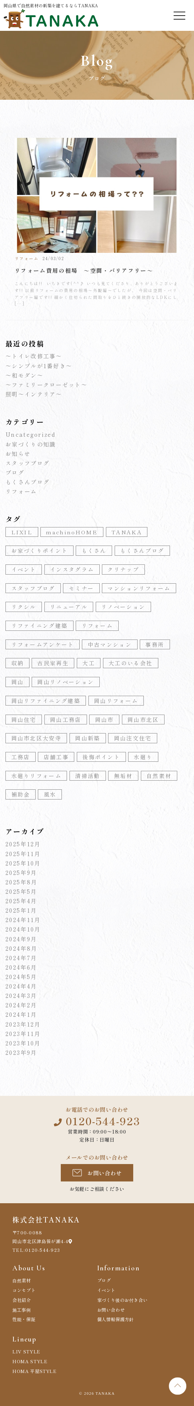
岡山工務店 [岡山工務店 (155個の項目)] (66, 719)
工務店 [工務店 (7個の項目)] (20, 757)
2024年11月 (22, 920)
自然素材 (21, 1280)
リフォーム (21, 491)
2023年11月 (22, 1033)
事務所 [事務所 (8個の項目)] (154, 644)
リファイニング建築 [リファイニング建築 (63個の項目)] (39, 625)
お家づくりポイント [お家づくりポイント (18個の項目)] (39, 550)
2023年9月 (21, 1052)
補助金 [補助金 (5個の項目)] (20, 794)
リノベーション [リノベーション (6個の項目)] (123, 606)
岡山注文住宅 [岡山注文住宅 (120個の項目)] (133, 738)
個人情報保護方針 (115, 1319)
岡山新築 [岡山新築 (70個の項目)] (87, 738)
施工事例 (21, 1310)
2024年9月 (21, 939)
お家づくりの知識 (30, 444)
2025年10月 (22, 863)
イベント (106, 1290)
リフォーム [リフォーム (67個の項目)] (97, 625)
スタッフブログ (27, 463)
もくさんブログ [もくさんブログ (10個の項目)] (142, 550)
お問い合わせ (104, 1173)
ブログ (14, 472)
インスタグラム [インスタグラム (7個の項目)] (72, 569)
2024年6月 (21, 967)
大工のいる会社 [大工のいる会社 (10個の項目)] (130, 663)
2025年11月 (22, 854)
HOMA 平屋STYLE (34, 1371)
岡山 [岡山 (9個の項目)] (17, 682)
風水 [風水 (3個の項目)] (50, 794)
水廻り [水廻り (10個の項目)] (143, 757)
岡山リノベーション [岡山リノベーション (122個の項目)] (65, 682)
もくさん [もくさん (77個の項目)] (94, 550)
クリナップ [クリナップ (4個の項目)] (123, 569)
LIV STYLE (26, 1351)
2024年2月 (21, 1005)
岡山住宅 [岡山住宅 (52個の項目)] (23, 719)
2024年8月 (21, 948)
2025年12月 (22, 844)
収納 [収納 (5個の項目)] (17, 663)
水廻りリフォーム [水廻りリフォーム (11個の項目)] (36, 776)
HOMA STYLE (29, 1361)
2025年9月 (21, 872)
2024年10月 (22, 929)
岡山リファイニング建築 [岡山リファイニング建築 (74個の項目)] (45, 700)
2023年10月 (22, 1043)
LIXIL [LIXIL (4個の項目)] (22, 532)
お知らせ (18, 453)
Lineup (24, 1339)
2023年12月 (22, 1024)
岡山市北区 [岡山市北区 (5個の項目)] (143, 719)
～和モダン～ (24, 375)
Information (118, 1268)
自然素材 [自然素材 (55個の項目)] (158, 776)
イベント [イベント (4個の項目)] (23, 569)
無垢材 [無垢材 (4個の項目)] (123, 776)
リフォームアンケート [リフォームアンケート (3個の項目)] (42, 644)
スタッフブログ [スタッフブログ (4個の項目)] (33, 588)
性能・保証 (23, 1319)
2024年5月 (21, 976)
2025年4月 (21, 901)
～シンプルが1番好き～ (38, 366)
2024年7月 (21, 958)
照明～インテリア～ (33, 394)
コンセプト (23, 1290)
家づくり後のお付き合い (122, 1300)
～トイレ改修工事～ (33, 356)
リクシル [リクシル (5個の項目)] (23, 606)
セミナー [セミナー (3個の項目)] (81, 588)
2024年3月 (21, 995)
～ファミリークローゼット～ (46, 384)
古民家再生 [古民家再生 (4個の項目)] (53, 663)
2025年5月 (21, 891)
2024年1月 (21, 1014)
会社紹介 (21, 1300)
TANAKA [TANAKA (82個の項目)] (126, 532)
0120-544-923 (103, 1120)
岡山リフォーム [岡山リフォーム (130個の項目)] (116, 700)
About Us (28, 1268)
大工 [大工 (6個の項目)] (88, 663)
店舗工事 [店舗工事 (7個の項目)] (56, 757)
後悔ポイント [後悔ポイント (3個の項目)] (101, 757)
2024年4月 (21, 986)
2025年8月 (21, 882)
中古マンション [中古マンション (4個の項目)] (110, 644)
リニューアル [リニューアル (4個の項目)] (69, 606)
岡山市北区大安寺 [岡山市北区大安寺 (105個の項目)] (36, 738)
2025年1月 (21, 910)
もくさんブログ (27, 482)
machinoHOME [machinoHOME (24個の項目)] (72, 532)
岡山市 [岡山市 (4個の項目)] (104, 719)
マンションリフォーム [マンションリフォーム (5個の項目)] (138, 588)
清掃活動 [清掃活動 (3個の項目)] (87, 776)
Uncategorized (30, 434)
